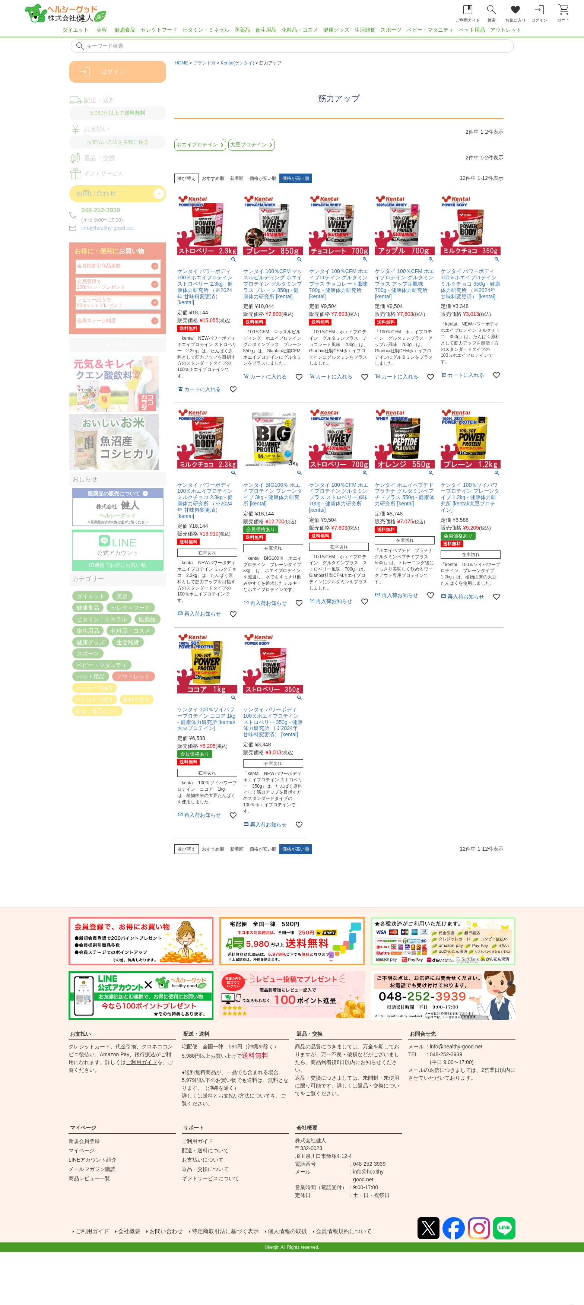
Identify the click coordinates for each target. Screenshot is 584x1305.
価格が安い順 (263, 178)
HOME (181, 63)
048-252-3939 (100, 210)
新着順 (237, 178)
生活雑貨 (365, 30)
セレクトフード (159, 30)
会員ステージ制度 (96, 320)
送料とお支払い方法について (236, 1096)
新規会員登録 (84, 1141)
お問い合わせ (170, 1232)
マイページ (83, 1128)
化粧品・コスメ (300, 30)
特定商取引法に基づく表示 (232, 1232)
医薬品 (242, 30)
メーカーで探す (94, 688)
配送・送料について (205, 1150)
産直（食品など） (97, 711)
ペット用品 (472, 30)
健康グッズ (336, 30)
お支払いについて (202, 1160)
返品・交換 (309, 1034)
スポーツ (391, 30)
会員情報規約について (357, 1232)
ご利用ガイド (141, 1062)
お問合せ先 (423, 1034)
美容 (101, 30)
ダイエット (76, 30)
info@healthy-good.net (107, 228)
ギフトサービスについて (210, 1178)
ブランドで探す (94, 699)
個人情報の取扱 (298, 1232)
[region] (292, 32)
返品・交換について (205, 1169)
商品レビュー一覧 (89, 1178)
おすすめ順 (213, 178)
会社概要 (306, 1128)
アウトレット (505, 30)
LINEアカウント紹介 (93, 1160)
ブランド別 (204, 63)
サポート (193, 1128)
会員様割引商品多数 (99, 266)
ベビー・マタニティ (430, 30)
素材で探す (136, 699)
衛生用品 (266, 30)
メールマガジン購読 (92, 1169)
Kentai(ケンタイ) (237, 63)
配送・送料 (196, 1034)
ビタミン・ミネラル (205, 30)
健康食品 (125, 30)
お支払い (80, 1034)
